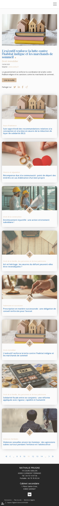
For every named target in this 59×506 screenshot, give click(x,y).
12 (33, 456)
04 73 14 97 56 (31, 476)
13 (37, 456)
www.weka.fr (14, 67)
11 (29, 456)
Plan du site (18, 500)
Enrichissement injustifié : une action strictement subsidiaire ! (26, 221)
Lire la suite (9, 80)
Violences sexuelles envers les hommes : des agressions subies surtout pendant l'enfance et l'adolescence (29, 443)
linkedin (29, 494)
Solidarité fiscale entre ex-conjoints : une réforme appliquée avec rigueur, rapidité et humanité (26, 398)
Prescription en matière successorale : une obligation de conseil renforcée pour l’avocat (29, 309)
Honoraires (8, 500)
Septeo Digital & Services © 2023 (17, 502)
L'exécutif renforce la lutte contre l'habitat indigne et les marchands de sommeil (28, 354)
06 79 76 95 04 (33, 478)
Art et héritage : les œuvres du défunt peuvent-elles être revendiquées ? (28, 265)
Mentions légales (29, 500)
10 (24, 456)
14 (42, 456)
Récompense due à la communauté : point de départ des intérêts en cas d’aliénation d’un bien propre (29, 176)
